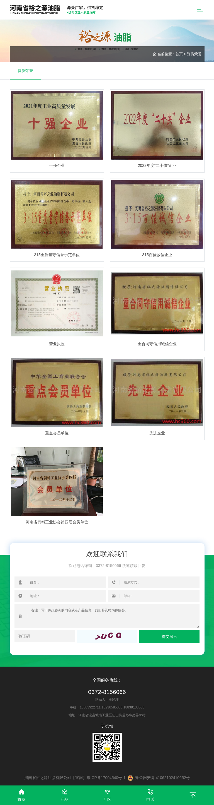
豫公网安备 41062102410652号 (159, 778)
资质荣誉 (194, 54)
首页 (179, 54)
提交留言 (169, 637)
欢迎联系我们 (107, 554)
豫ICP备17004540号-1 (106, 777)
